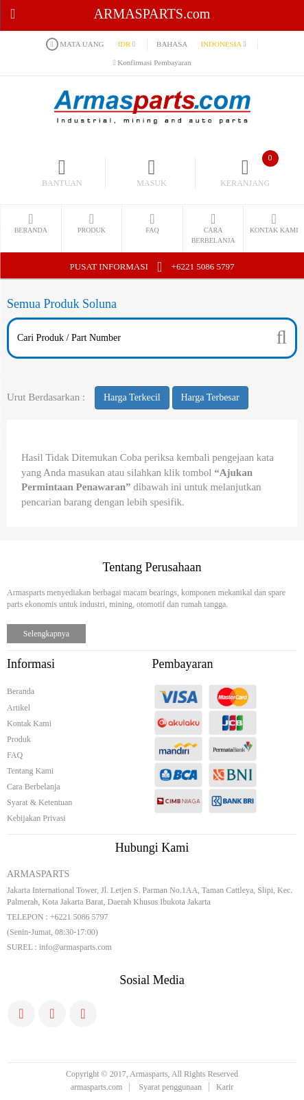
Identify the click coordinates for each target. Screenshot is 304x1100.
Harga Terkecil (132, 397)
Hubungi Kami (152, 847)
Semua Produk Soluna (62, 304)
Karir (224, 1087)
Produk (19, 739)
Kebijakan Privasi (36, 818)
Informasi (31, 664)
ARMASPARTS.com (110, 14)
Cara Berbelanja (33, 786)
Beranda (20, 691)
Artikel (18, 708)
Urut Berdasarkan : (46, 397)
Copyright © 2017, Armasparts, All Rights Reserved (152, 1074)
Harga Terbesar (210, 397)
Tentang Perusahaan (151, 567)
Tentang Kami (30, 771)
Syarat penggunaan (170, 1087)
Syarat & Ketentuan (39, 802)
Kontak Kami (29, 723)
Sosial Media (152, 980)
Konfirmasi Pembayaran (152, 62)
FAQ (15, 755)
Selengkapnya (46, 633)
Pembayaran (182, 664)
